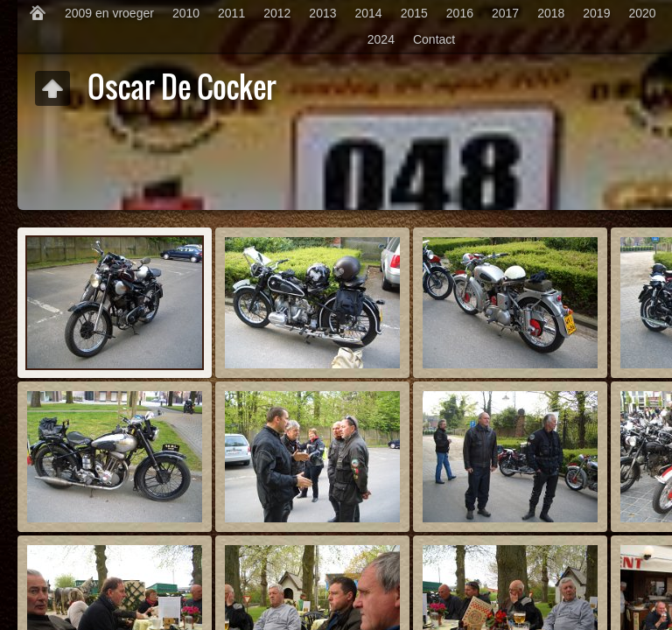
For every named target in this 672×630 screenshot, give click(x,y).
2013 (322, 13)
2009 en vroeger (109, 13)
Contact (434, 39)
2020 (641, 13)
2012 (276, 13)
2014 (368, 13)
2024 (381, 39)
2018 (550, 13)
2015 (414, 13)
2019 (596, 13)
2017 (505, 13)
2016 (459, 13)
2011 (231, 13)
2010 (186, 13)
